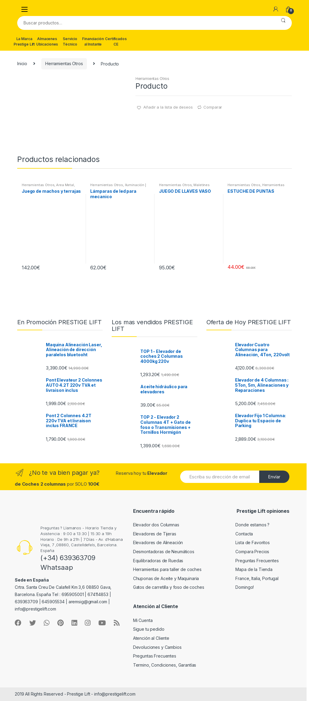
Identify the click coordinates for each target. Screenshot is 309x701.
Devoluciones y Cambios (157, 647)
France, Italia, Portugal (257, 578)
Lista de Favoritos (252, 542)
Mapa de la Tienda (253, 569)
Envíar (274, 476)
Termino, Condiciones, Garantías (164, 665)
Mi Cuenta (143, 620)
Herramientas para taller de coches (167, 569)
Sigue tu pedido (148, 629)
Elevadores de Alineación (158, 542)
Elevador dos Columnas (156, 524)
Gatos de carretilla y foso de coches (168, 587)
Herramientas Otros (64, 63)
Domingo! (244, 587)
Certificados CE (115, 41)
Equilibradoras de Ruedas (158, 560)
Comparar (212, 107)
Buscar (283, 23)
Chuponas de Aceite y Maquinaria (166, 578)
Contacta (244, 533)
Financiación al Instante (93, 41)
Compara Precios (252, 551)
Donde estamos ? (252, 524)
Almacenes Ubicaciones (47, 41)
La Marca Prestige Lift (24, 41)
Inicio (22, 63)
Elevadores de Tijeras (154, 533)
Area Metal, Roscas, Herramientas (48, 187)
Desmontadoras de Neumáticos (163, 551)
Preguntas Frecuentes (257, 560)
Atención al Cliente (151, 638)
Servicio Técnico (70, 41)
